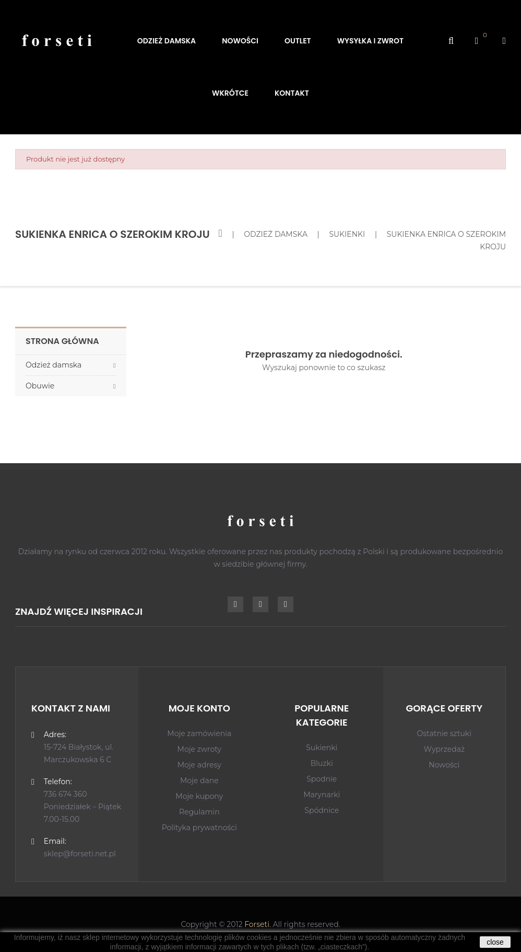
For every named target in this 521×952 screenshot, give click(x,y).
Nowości (444, 765)
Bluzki (322, 763)
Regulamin (199, 812)
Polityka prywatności (199, 827)
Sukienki (321, 747)
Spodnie (321, 779)
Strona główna (62, 341)
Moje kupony (199, 796)
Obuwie (40, 386)
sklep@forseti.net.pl (80, 853)
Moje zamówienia (199, 733)
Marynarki (321, 794)
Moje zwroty (199, 749)
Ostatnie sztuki (444, 733)
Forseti (256, 924)
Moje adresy (199, 765)
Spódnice (321, 810)
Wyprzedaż (444, 749)
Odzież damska (53, 365)
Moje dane (199, 780)
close (495, 942)
